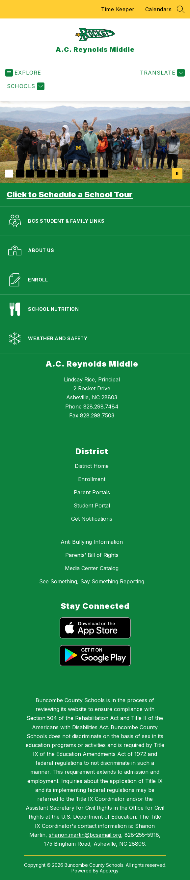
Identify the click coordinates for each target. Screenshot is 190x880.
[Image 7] (72, 174)
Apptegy (109, 870)
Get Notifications (91, 518)
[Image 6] (62, 174)
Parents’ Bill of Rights (92, 555)
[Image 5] (51, 174)
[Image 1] (9, 174)
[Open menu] (23, 73)
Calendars (158, 9)
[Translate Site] (161, 73)
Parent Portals (92, 492)
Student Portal (92, 505)
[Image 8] (83, 174)
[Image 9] (93, 174)
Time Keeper (118, 9)
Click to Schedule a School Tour (70, 194)
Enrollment (91, 479)
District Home (92, 466)
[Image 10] (104, 174)
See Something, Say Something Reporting (91, 581)
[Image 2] (20, 174)
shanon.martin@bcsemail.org (85, 834)
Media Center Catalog (92, 568)
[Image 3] (30, 174)
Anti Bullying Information (92, 541)
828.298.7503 (97, 415)
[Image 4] (41, 174)
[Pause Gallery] (177, 173)
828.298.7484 (101, 406)
